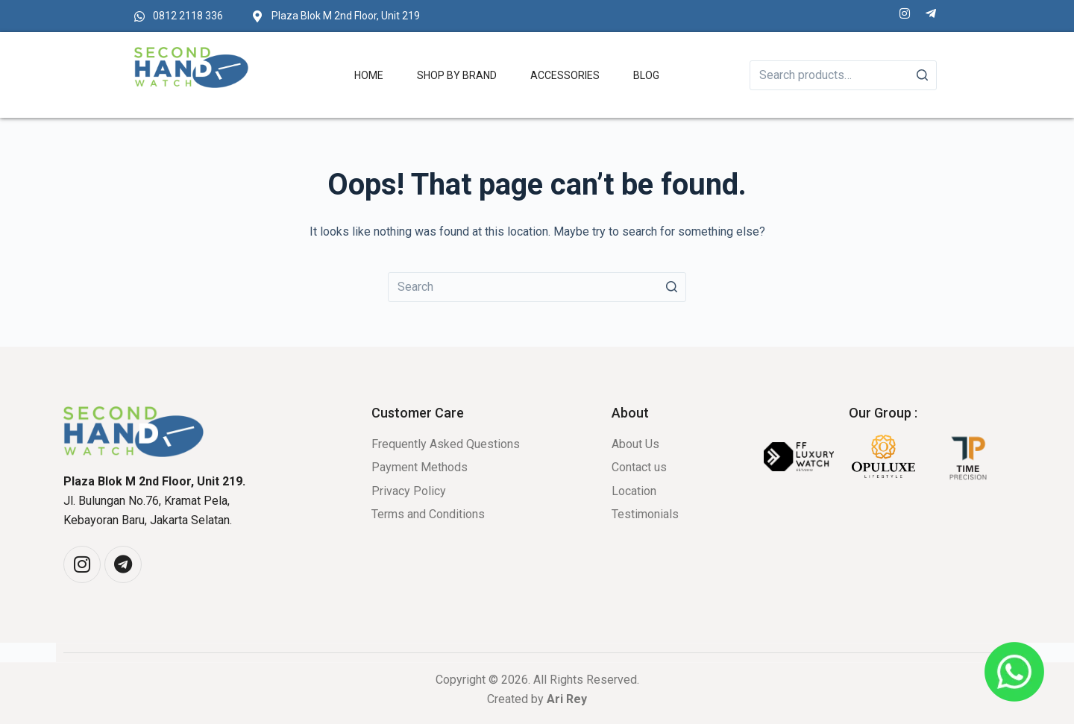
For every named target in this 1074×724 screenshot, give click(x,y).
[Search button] (671, 287)
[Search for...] (537, 287)
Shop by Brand (457, 75)
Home (368, 75)
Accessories (565, 75)
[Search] (922, 75)
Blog (646, 75)
